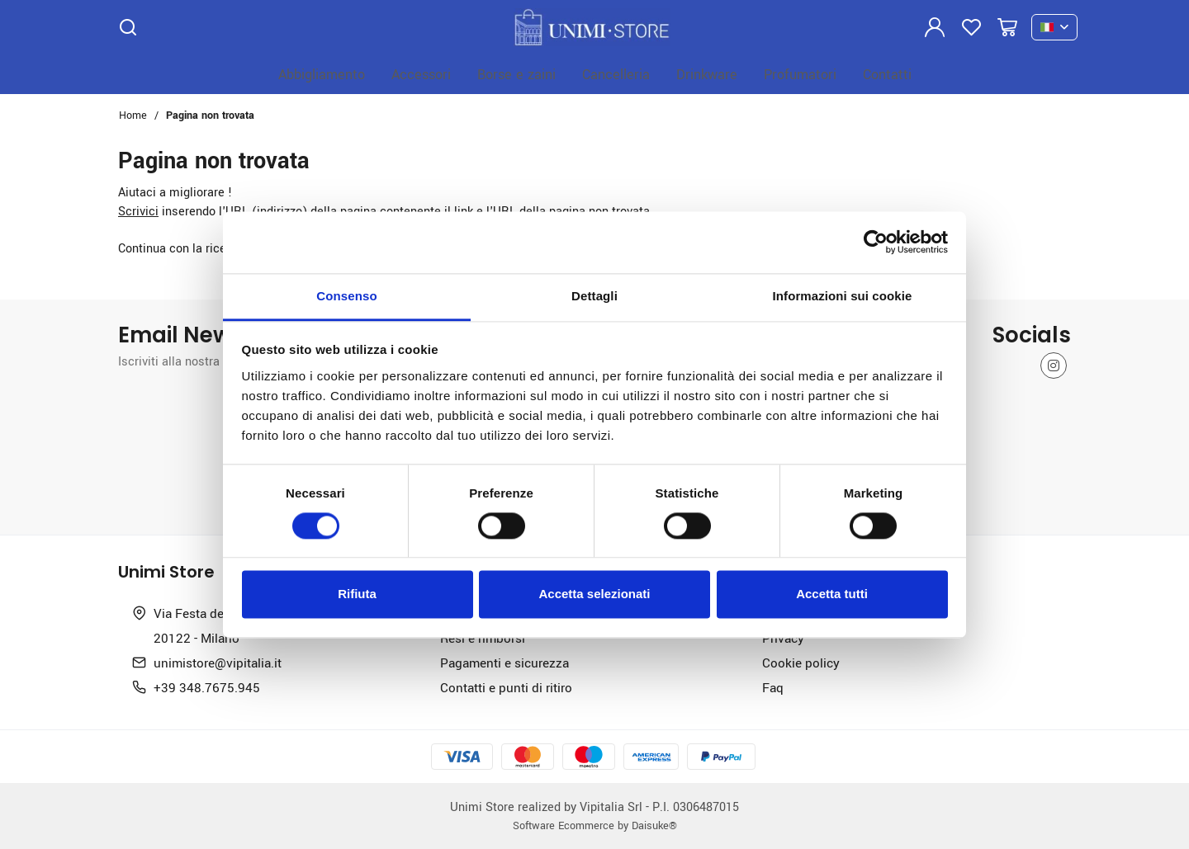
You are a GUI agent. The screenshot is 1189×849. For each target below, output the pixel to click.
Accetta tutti (832, 594)
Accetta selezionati (594, 594)
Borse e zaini (516, 74)
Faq (773, 687)
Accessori (421, 74)
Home (133, 114)
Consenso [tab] (346, 296)
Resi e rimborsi (482, 638)
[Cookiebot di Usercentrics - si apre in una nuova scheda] (875, 241)
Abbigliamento (321, 74)
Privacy (783, 638)
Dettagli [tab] (594, 296)
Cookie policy (801, 662)
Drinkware (706, 74)
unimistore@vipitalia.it (218, 662)
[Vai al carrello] (1007, 27)
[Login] (935, 27)
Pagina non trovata (210, 114)
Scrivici (138, 211)
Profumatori (800, 74)
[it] (1054, 27)
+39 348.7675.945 (207, 687)
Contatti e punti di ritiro (506, 687)
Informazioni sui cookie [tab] (842, 296)
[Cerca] (128, 27)
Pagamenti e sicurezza (504, 662)
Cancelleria (616, 74)
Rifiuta (357, 594)
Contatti (887, 74)
